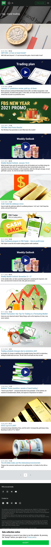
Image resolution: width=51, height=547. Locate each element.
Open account (40, 3)
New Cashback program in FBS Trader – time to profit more (22, 241)
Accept (25, 543)
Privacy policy (31, 537)
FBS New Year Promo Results (11, 127)
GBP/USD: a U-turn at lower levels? (13, 53)
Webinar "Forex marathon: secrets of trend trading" (19, 388)
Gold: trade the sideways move (12, 204)
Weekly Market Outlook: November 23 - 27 (16, 276)
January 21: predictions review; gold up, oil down (19, 88)
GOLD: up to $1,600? (8, 425)
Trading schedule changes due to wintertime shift (19, 351)
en (12, 3)
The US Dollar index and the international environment (20, 463)
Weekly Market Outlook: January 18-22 (15, 163)
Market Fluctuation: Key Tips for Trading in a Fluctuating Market (24, 314)
